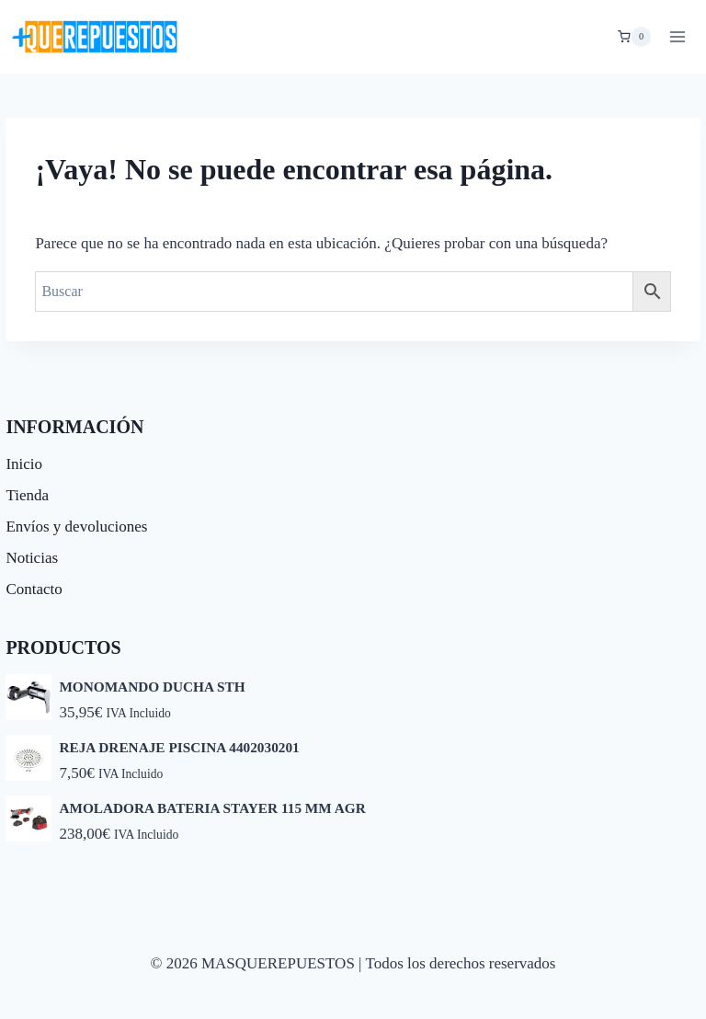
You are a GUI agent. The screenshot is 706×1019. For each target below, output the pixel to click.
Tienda (27, 495)
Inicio (24, 464)
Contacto (34, 589)
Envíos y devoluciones (76, 526)
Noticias (32, 558)
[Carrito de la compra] (634, 37)
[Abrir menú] (677, 36)
